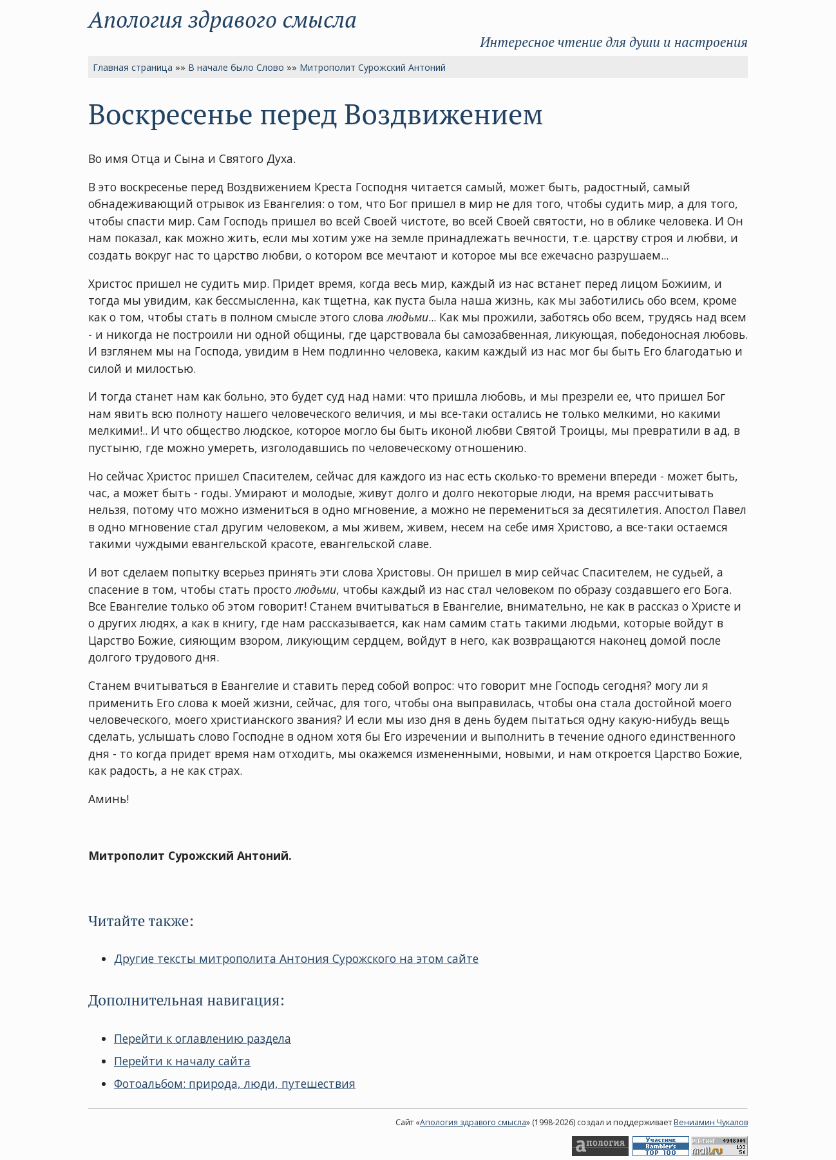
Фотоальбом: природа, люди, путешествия (235, 1083)
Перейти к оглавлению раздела (202, 1038)
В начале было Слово (236, 67)
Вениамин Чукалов (711, 1122)
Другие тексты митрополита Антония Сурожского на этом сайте (296, 958)
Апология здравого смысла (222, 19)
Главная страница (133, 67)
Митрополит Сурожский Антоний (372, 67)
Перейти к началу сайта (182, 1061)
